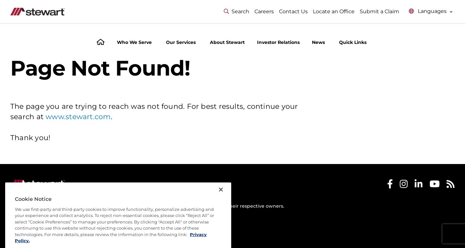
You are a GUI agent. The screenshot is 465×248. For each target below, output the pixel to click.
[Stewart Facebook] (390, 185)
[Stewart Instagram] (404, 185)
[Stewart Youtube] (434, 185)
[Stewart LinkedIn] (419, 185)
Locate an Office (334, 11)
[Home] (101, 43)
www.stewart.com (78, 116)
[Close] (221, 204)
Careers (264, 11)
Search (236, 11)
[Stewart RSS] (451, 185)
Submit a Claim (379, 11)
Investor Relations (278, 42)
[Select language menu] (431, 11)
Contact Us (293, 11)
